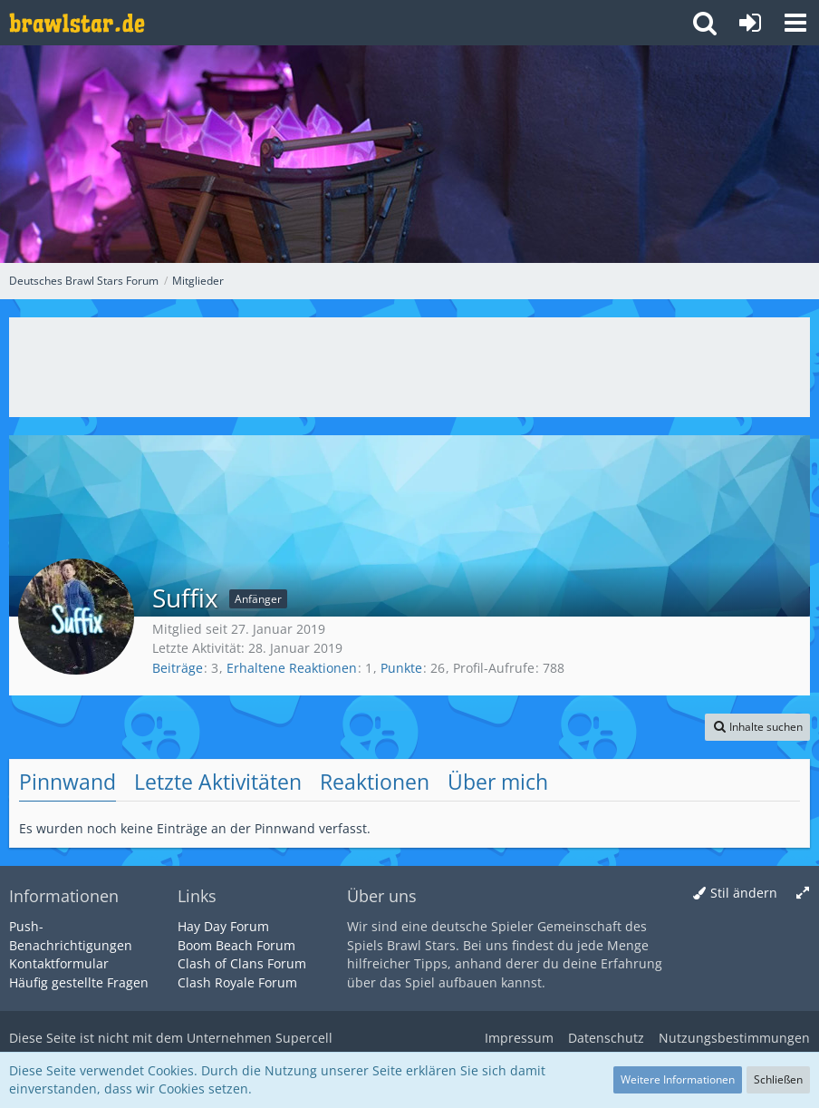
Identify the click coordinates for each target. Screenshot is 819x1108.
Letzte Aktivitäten (218, 781)
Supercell (303, 1037)
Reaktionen (374, 781)
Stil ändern (743, 892)
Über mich (498, 781)
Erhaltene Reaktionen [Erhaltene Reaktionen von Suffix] (291, 667)
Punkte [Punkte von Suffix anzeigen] (401, 667)
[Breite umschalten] (802, 893)
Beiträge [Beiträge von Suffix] (177, 667)
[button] (795, 23)
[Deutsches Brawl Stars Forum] (77, 23)
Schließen (778, 1079)
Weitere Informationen (678, 1079)
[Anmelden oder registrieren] (750, 23)
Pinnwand (67, 781)
